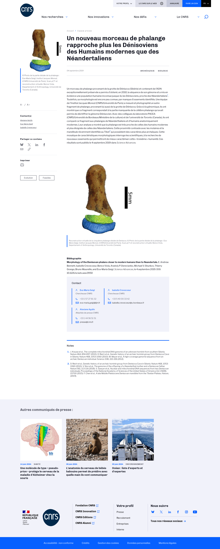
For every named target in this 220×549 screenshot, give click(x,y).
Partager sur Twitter (29, 144)
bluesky (153, 512)
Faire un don (192, 3)
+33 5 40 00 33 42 (121, 299)
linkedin (170, 512)
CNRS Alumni (83, 523)
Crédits (85, 543)
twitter (161, 512)
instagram (186, 512)
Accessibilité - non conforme (58, 543)
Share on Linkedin (36, 144)
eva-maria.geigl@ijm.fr (90, 303)
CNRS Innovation (85, 511)
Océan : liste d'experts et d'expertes (133, 447)
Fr (204, 3)
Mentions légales (167, 543)
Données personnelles (138, 543)
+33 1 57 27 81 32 (88, 299)
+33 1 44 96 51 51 (88, 318)
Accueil (70, 31)
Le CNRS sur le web (148, 3)
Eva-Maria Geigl (26, 124)
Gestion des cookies (108, 543)
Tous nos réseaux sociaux (162, 521)
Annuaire (174, 3)
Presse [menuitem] (120, 512)
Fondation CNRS (85, 505)
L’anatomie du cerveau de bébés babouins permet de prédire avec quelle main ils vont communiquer (87, 448)
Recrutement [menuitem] (123, 518)
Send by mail (21, 149)
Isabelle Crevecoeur (28, 127)
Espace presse (84, 31)
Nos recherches (52, 17)
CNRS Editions (84, 517)
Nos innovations (98, 17)
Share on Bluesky (21, 144)
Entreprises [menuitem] (123, 523)
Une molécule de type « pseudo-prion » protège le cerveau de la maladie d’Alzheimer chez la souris (41, 450)
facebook (178, 512)
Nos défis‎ (140, 17)
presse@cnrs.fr (86, 322)
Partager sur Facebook (44, 144)
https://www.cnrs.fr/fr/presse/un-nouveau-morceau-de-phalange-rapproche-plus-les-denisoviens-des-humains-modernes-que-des (29, 149)
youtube (195, 512)
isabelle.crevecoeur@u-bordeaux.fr (128, 303)
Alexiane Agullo (26, 120)
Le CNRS (182, 17)
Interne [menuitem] (120, 529)
